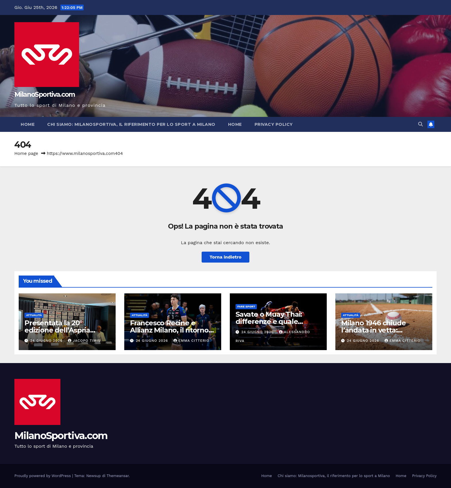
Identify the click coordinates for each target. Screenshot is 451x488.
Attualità (34, 315)
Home (28, 124)
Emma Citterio (191, 341)
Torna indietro (226, 257)
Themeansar (118, 476)
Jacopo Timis (84, 341)
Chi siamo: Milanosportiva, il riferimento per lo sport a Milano (131, 124)
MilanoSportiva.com (44, 94)
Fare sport (246, 306)
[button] (420, 124)
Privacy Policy (274, 124)
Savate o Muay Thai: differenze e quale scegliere (269, 321)
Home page (26, 153)
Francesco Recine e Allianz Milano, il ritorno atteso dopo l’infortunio (170, 330)
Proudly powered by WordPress (43, 476)
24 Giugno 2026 (47, 341)
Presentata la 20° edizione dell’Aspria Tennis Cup (57, 330)
